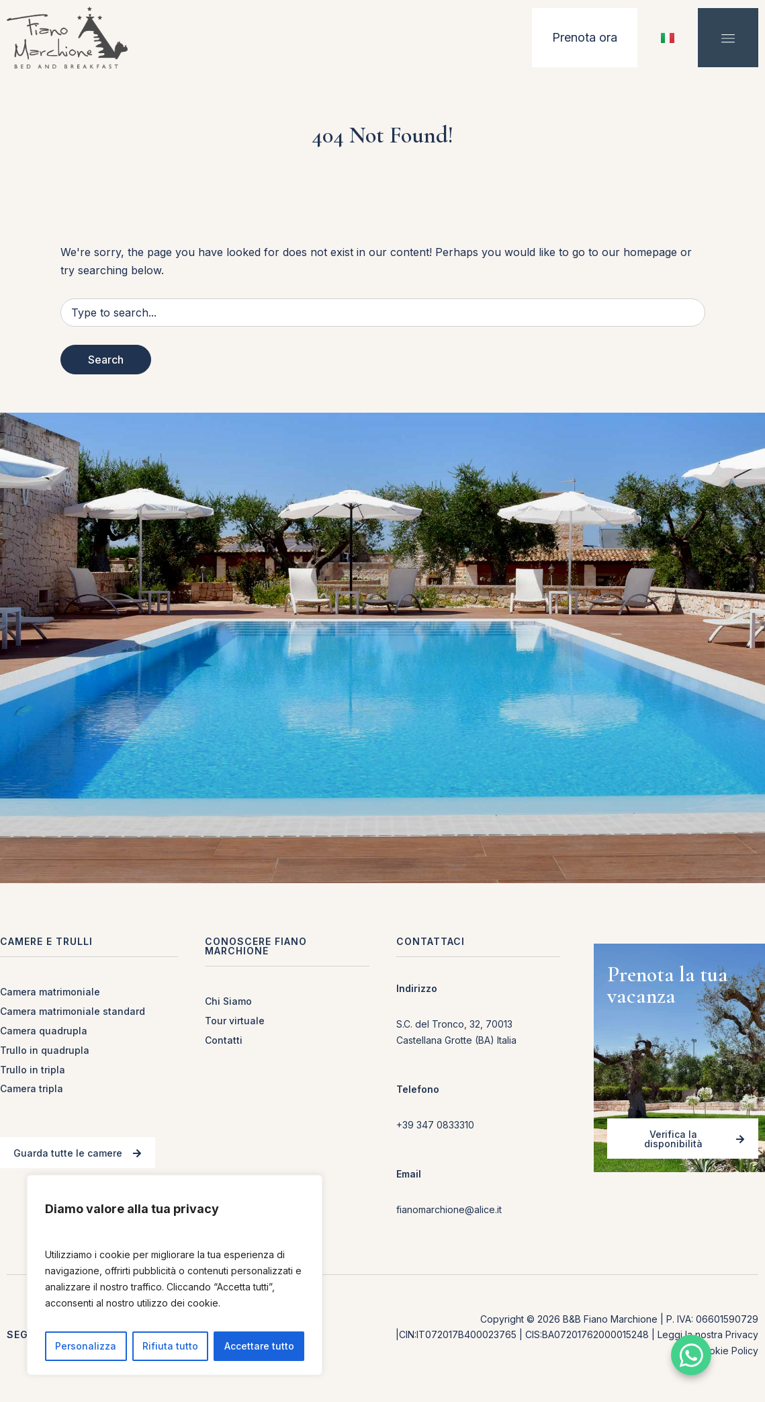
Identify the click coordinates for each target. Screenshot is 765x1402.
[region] (174, 1275)
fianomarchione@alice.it (449, 1209)
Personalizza (85, 1346)
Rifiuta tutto (170, 1346)
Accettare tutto (259, 1346)
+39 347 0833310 (435, 1124)
